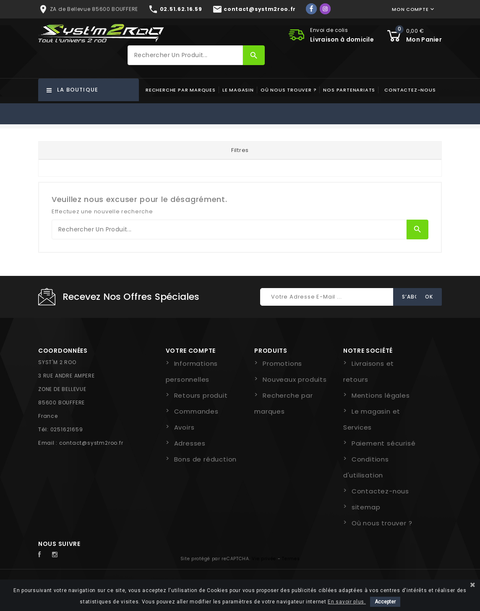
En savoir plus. (347, 602)
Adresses (190, 443)
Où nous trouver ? (289, 90)
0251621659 (66, 429)
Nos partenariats (349, 90)
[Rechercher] (185, 55)
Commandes (196, 411)
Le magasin (238, 90)
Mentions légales (381, 395)
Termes (291, 559)
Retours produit (201, 395)
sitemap (366, 507)
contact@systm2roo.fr (91, 442)
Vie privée (264, 559)
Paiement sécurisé (384, 443)
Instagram (57, 555)
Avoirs (184, 427)
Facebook (44, 555)
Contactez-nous (410, 90)
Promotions (282, 363)
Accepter (385, 602)
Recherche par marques (181, 90)
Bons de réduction (205, 459)
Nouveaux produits (295, 379)
